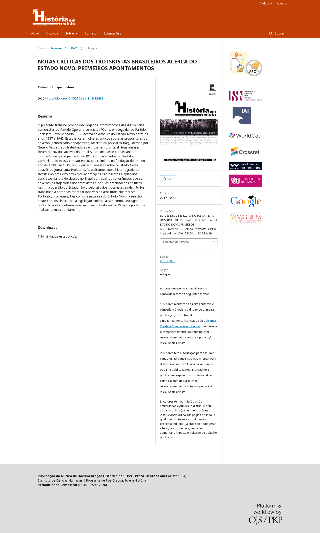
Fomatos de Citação (176, 242)
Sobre (70, 33)
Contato (90, 33)
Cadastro (266, 3)
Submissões (112, 33)
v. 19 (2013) (75, 48)
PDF (169, 179)
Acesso (282, 3)
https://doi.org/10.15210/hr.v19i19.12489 (74, 98)
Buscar (279, 33)
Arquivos (52, 33)
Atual (35, 33)
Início (41, 48)
